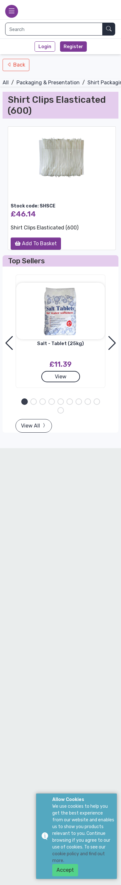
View (60, 377)
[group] (62, 157)
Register (73, 46)
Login (44, 46)
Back (18, 65)
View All (33, 426)
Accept (65, 870)
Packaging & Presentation (48, 82)
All (6, 82)
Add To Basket (36, 243)
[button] (24, 401)
